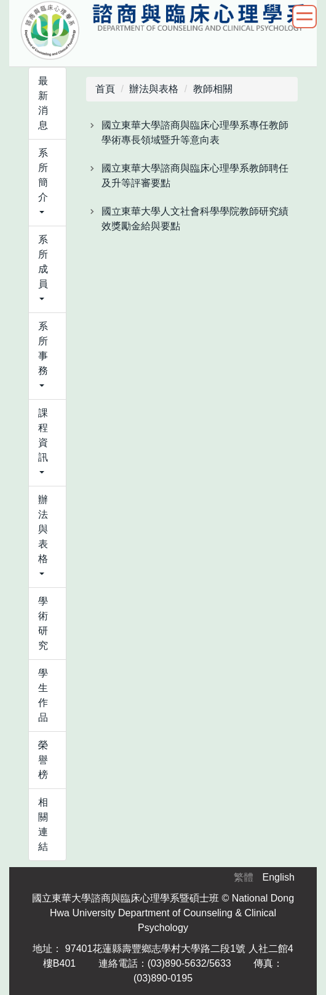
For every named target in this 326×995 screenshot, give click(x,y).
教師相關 (213, 89)
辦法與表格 (153, 89)
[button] (47, 183)
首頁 (105, 89)
